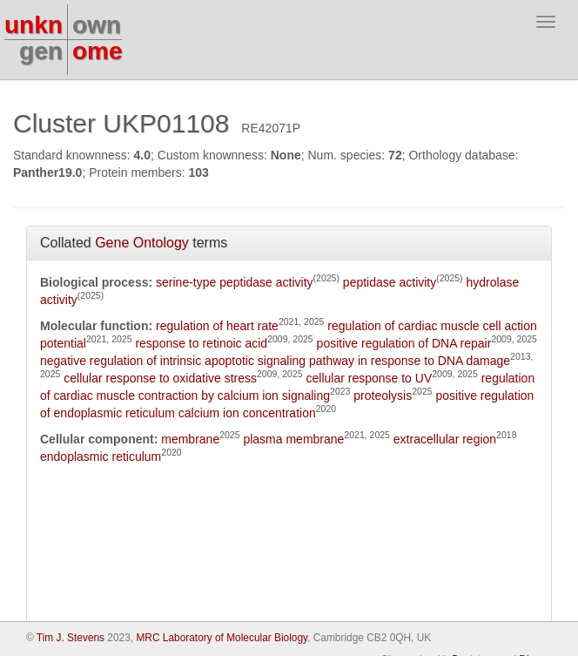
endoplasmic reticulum (100, 456)
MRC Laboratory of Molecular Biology (221, 638)
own (96, 24)
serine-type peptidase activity (234, 282)
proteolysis (382, 395)
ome (97, 50)
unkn (33, 24)
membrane (190, 439)
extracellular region (444, 439)
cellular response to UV (369, 378)
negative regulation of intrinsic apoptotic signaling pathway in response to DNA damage (275, 361)
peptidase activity (389, 282)
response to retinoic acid (201, 343)
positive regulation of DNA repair (404, 343)
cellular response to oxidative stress (160, 378)
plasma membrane (293, 439)
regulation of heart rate (217, 326)
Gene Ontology (142, 242)
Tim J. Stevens (70, 638)
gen (41, 50)
